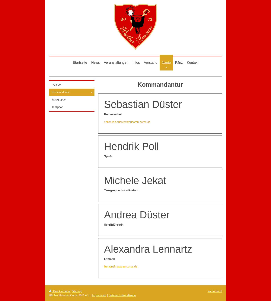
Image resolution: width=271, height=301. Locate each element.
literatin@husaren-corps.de (120, 266)
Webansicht (215, 291)
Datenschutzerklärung (122, 295)
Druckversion (59, 291)
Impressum (99, 295)
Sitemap (77, 291)
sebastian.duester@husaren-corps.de (127, 121)
